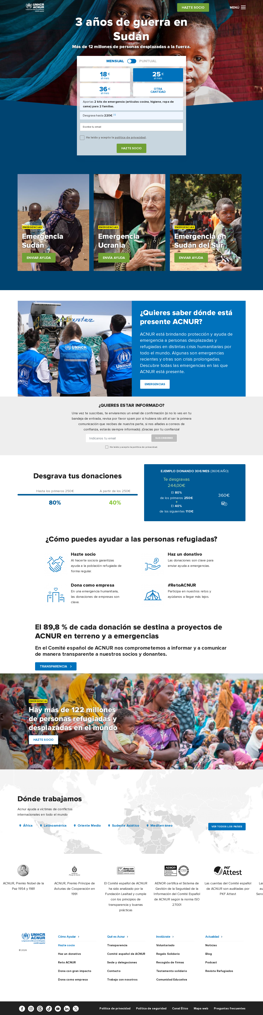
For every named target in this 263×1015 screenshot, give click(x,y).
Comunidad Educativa (171, 979)
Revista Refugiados (219, 971)
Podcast (211, 962)
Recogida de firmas (170, 962)
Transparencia (117, 945)
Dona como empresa (73, 979)
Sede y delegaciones (122, 962)
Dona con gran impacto (74, 971)
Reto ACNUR (67, 962)
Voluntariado (165, 945)
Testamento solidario (171, 971)
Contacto (114, 971)
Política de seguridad (151, 1008)
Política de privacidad (114, 1008)
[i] (114, 114)
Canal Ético (180, 1008)
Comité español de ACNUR (126, 954)
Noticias (211, 945)
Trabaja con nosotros (122, 979)
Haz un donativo (69, 954)
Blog (208, 954)
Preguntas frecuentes (229, 1008)
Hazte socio (131, 148)
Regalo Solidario (168, 954)
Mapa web (201, 1008)
